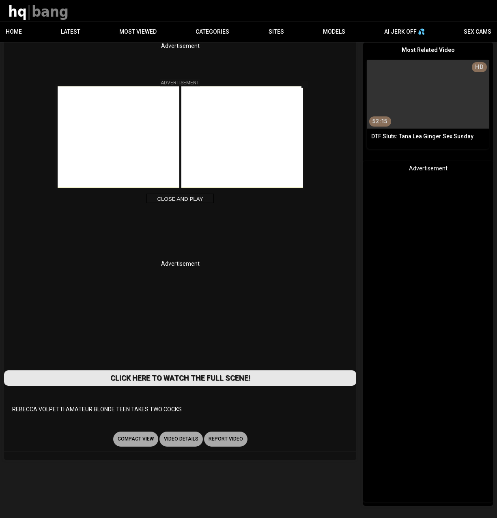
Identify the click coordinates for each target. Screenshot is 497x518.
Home (14, 31)
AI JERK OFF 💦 (404, 31)
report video (226, 439)
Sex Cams (477, 31)
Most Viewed (138, 31)
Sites (276, 31)
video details (181, 439)
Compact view (136, 439)
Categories (212, 31)
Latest (70, 31)
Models (334, 31)
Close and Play (180, 199)
